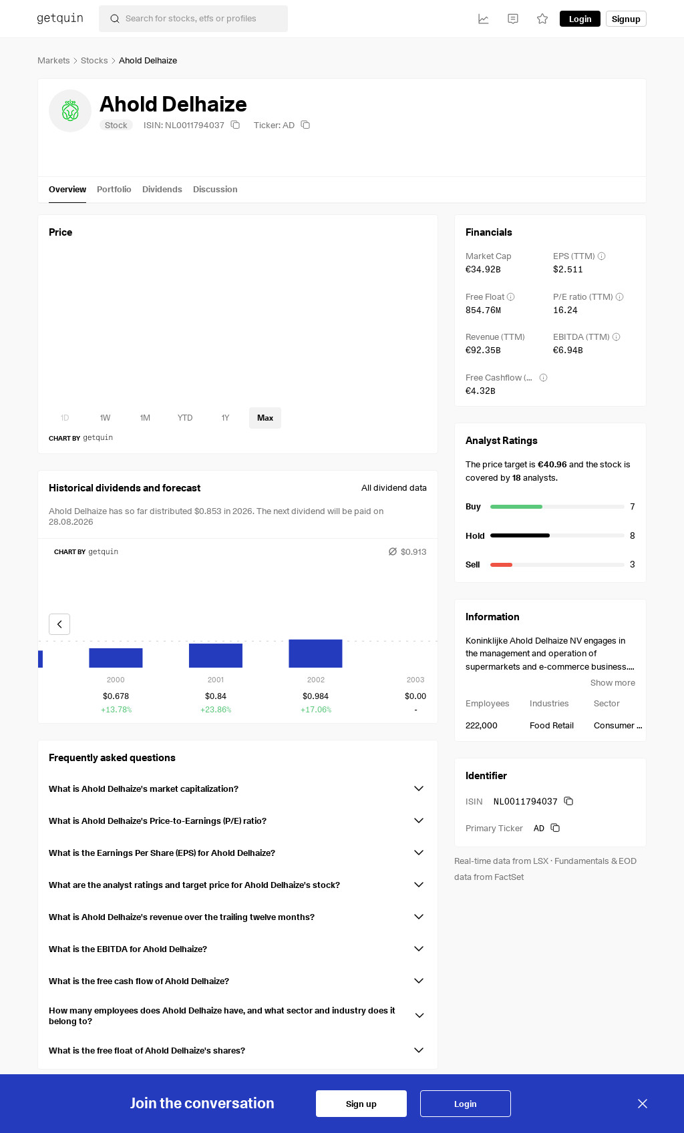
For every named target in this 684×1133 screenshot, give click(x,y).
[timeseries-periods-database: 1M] (145, 418)
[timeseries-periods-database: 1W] (105, 418)
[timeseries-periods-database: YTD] (185, 418)
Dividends (162, 189)
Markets (53, 60)
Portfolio (114, 189)
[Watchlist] (542, 18)
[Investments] (483, 18)
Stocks (94, 60)
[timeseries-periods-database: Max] (265, 418)
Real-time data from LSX (501, 860)
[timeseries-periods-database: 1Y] (225, 418)
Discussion (215, 189)
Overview (67, 189)
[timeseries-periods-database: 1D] (65, 418)
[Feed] (513, 18)
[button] (238, 786)
